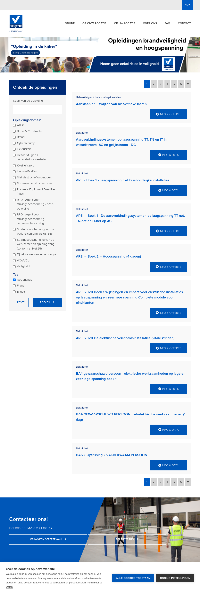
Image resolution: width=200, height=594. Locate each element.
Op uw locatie (124, 23)
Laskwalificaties (27, 171)
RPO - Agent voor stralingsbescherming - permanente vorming (31, 219)
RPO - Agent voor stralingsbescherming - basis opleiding (35, 204)
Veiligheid (23, 266)
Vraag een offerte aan (33, 535)
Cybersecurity (26, 143)
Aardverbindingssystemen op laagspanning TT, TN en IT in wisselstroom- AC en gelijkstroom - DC (121, 141)
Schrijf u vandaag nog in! (25, 52)
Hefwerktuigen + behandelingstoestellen (32, 157)
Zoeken (47, 302)
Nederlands (24, 279)
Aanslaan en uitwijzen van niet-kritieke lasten (111, 104)
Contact (184, 23)
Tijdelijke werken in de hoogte (36, 254)
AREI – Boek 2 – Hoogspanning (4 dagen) (108, 255)
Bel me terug (83, 535)
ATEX (20, 125)
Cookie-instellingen (175, 578)
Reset (20, 302)
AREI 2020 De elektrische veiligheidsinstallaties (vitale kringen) (125, 335)
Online (70, 23)
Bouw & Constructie (29, 131)
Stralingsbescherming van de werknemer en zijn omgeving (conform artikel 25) (35, 244)
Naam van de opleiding (28, 100)
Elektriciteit (24, 149)
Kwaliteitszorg (26, 165)
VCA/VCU (23, 260)
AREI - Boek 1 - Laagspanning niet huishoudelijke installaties (122, 179)
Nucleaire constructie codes (35, 183)
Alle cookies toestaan (133, 578)
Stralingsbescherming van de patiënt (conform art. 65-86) (35, 232)
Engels (21, 291)
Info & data (168, 154)
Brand (21, 137)
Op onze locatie (94, 23)
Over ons (150, 23)
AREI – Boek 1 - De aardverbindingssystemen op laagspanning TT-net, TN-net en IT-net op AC (130, 217)
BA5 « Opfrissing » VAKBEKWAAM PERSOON (111, 451)
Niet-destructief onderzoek (34, 177)
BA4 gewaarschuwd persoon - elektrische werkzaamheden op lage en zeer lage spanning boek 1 (130, 373)
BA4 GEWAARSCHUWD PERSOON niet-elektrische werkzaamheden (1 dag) (131, 413)
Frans (20, 285)
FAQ (167, 23)
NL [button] (187, 4)
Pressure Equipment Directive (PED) (36, 192)
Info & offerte (168, 114)
